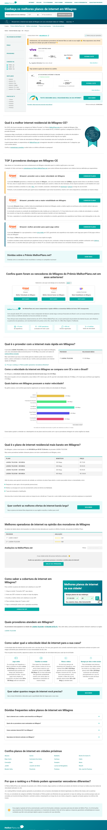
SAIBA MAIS (88, 257)
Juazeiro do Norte (34, 766)
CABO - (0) (15, 67)
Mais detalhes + (94, 63)
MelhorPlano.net (54, 127)
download (64, 187)
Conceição (8, 762)
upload (70, 187)
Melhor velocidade (31, 26)
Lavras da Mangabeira (60, 766)
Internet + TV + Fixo (15, 87)
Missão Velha (9, 769)
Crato (31, 762)
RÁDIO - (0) (15, 69)
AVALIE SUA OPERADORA (53, 564)
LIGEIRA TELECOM (38, 627)
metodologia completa (17, 147)
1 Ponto (15, 99)
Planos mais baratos (45, 26)
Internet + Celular (15, 85)
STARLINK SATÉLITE (51, 627)
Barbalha (57, 756)
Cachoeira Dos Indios (35, 759)
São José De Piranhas (85, 769)
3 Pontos (15, 104)
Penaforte (32, 769)
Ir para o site (91, 83)
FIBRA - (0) (15, 65)
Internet (31, 2)
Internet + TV (15, 81)
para (42, 35)
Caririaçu (56, 759)
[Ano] (69, 283)
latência (96, 240)
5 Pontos (15, 108)
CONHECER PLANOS (90, 176)
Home (6, 30)
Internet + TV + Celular (15, 89)
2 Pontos (15, 101)
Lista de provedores (58, 26)
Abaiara (7, 756)
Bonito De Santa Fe (84, 756)
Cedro (80, 759)
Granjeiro (57, 762)
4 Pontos (15, 106)
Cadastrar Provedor (95, 2)
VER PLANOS (25, 299)
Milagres (27, 30)
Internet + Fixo (15, 83)
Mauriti (81, 766)
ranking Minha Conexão (12, 354)
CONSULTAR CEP (22, 609)
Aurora (31, 756)
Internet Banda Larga (14, 30)
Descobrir (88, 693)
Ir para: (7, 26)
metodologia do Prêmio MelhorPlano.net (35, 168)
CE (22, 30)
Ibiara (80, 762)
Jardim (7, 766)
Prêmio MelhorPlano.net (17, 26)
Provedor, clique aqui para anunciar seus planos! (39, 104)
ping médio (40, 232)
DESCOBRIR (91, 98)
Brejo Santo (8, 759)
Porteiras (56, 769)
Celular (38, 2)
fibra (33, 187)
